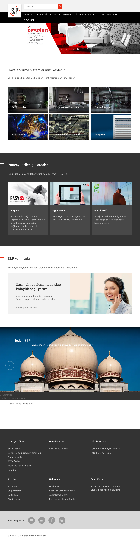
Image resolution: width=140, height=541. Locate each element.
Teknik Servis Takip (101, 452)
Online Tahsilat (96, 14)
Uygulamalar (14, 490)
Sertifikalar (13, 495)
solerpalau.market (27, 307)
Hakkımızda (55, 486)
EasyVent (13, 486)
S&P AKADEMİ (112, 14)
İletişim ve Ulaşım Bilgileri (62, 499)
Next (136, 41)
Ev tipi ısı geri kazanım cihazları (24, 452)
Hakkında (68, 14)
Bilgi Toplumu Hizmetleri (62, 490)
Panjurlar (12, 469)
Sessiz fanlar (14, 448)
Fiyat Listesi (30, 20)
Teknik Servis (41, 14)
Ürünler (28, 14)
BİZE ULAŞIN (80, 14)
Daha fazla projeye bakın (21, 403)
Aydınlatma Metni (58, 495)
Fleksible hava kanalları (20, 465)
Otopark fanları (15, 457)
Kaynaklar (55, 14)
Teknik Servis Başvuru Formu (106, 448)
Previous (4, 41)
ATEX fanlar (14, 461)
